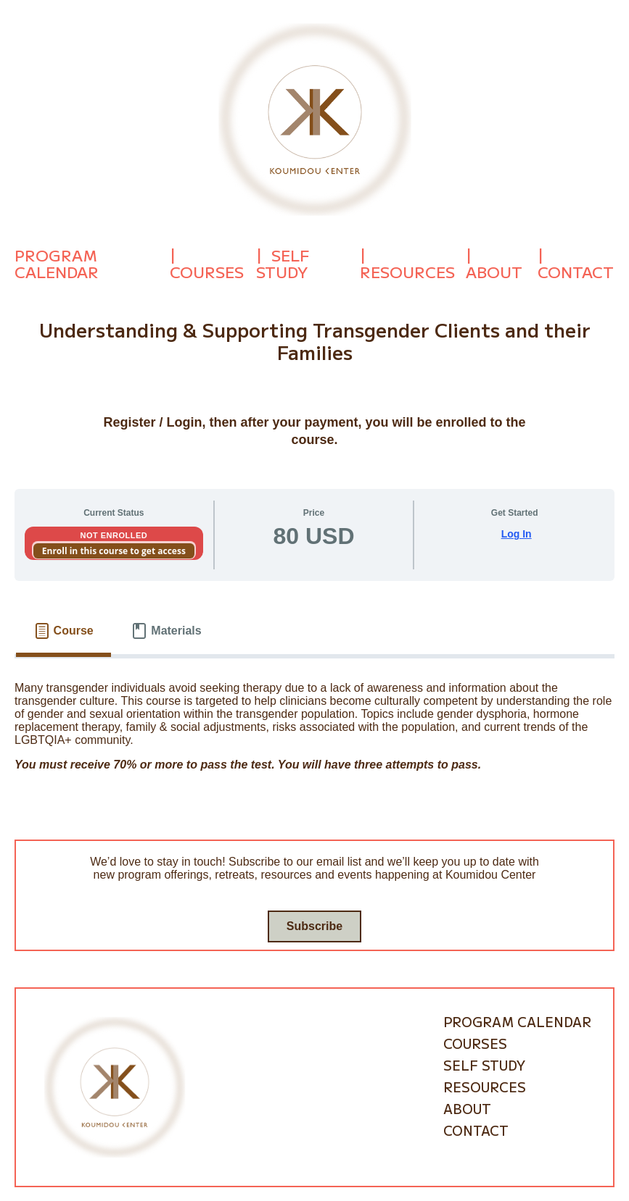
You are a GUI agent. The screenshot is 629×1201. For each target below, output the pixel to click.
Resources (407, 271)
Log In (516, 534)
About (494, 271)
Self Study (283, 263)
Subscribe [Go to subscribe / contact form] (314, 925)
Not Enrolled (113, 535)
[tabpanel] (314, 731)
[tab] (63, 631)
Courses (207, 271)
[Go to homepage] (315, 118)
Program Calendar (57, 263)
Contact (576, 271)
